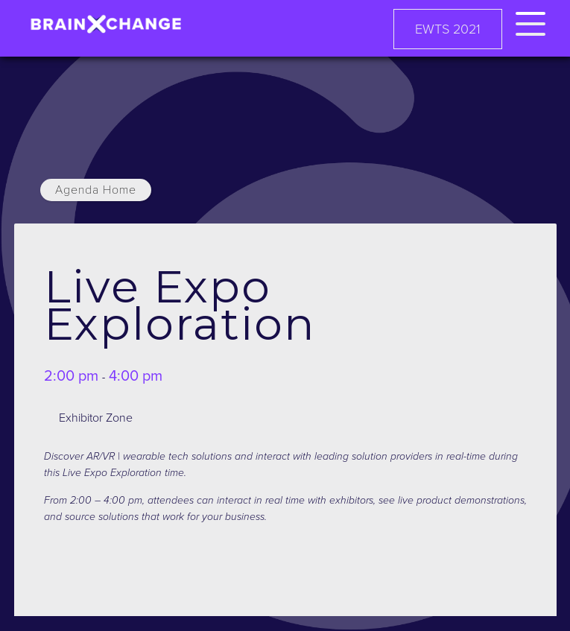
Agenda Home (95, 190)
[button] (530, 21)
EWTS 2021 (448, 29)
